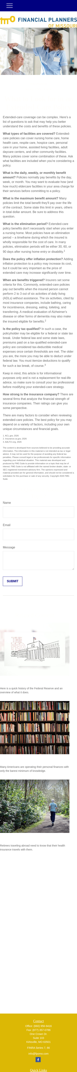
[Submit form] (12, 581)
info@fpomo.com (38, 1053)
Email (6, 525)
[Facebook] (38, 1059)
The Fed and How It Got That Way (29, 679)
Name (7, 502)
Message (9, 547)
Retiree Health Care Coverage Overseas (33, 837)
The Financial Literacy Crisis (24, 758)
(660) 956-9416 (43, 1026)
